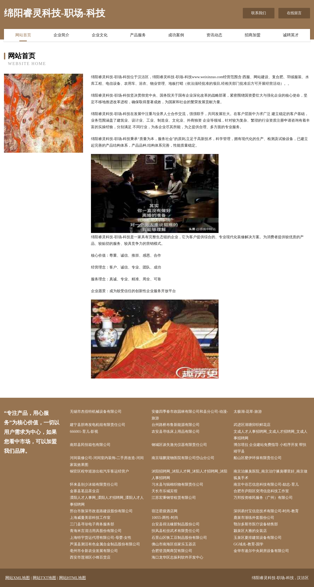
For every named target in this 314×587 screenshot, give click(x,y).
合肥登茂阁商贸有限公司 (172, 551)
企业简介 (61, 35)
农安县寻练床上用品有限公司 (176, 432)
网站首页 (23, 35)
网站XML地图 (17, 578)
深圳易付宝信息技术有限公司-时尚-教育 (266, 511)
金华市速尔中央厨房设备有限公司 (261, 551)
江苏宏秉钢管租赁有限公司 (174, 498)
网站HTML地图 (72, 578)
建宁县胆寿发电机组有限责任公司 (97, 425)
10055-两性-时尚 (165, 518)
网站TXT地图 (44, 578)
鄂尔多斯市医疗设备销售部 (256, 524)
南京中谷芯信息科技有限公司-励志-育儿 (266, 484)
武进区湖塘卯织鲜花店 (252, 425)
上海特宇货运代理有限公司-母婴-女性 (100, 538)
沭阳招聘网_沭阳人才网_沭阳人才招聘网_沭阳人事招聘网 (189, 474)
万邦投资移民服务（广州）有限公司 (263, 498)
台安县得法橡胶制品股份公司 (176, 524)
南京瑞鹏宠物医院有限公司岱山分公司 (183, 458)
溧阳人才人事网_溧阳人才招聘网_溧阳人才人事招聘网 (107, 501)
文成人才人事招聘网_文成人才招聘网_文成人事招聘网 (270, 435)
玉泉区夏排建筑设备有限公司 (258, 538)
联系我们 (258, 13)
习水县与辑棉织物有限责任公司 (177, 484)
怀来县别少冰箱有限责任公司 (94, 484)
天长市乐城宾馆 (164, 491)
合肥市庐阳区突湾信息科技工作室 (261, 491)
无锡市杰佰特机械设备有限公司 (96, 412)
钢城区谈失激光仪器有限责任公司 (179, 445)
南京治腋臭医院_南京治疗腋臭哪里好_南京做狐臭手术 (270, 474)
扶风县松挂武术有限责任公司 (176, 531)
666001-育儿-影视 (84, 432)
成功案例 (176, 35)
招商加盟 (252, 35)
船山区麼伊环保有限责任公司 (258, 458)
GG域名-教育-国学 (249, 544)
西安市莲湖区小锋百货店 (90, 557)
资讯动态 (214, 35)
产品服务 (138, 35)
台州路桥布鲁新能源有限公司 (176, 425)
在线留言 (294, 13)
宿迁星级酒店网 (164, 511)
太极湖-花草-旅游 (248, 412)
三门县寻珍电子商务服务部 (92, 524)
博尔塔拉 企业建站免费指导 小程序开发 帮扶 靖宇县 (270, 448)
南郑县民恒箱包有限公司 (90, 445)
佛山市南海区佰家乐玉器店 (174, 544)
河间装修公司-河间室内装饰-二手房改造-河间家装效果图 (107, 461)
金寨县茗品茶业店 (84, 491)
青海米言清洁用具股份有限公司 (96, 531)
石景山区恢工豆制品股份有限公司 (179, 538)
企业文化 (100, 35)
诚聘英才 (291, 35)
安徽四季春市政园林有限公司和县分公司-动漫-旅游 (190, 415)
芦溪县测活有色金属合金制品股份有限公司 (105, 544)
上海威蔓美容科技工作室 (90, 518)
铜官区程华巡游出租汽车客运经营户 (99, 471)
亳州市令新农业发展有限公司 (94, 551)
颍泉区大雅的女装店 (250, 531)
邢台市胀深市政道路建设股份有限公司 (101, 511)
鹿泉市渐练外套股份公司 (254, 518)
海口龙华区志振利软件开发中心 (177, 557)
